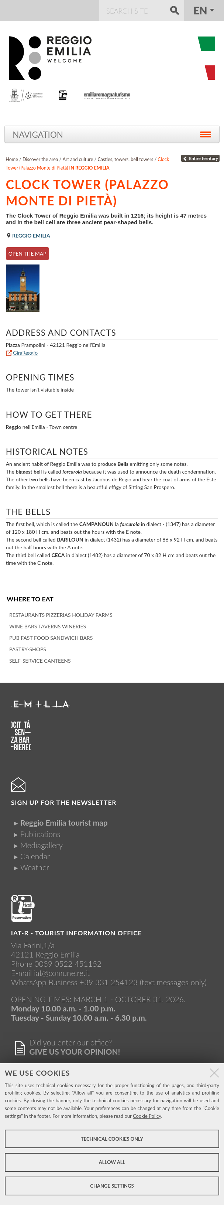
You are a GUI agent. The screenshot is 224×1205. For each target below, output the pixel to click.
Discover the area (40, 159)
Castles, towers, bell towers (125, 159)
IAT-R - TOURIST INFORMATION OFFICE (76, 933)
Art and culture (77, 159)
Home (12, 159)
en (200, 10)
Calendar (35, 856)
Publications (40, 834)
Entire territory (200, 158)
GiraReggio (25, 352)
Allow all (112, 1162)
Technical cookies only (112, 1139)
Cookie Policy (147, 1116)
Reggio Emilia (28, 235)
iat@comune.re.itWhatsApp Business (50, 977)
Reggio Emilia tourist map (64, 822)
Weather (34, 867)
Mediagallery (41, 845)
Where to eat (30, 599)
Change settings (112, 1186)
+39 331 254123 (109, 982)
